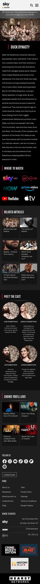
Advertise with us (9, 496)
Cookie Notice (7, 501)
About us (5, 487)
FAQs (4, 506)
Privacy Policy (26, 492)
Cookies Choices (9, 475)
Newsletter (6, 492)
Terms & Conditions (29, 501)
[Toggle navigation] (36, 5)
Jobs (23, 487)
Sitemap (24, 496)
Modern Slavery (27, 506)
